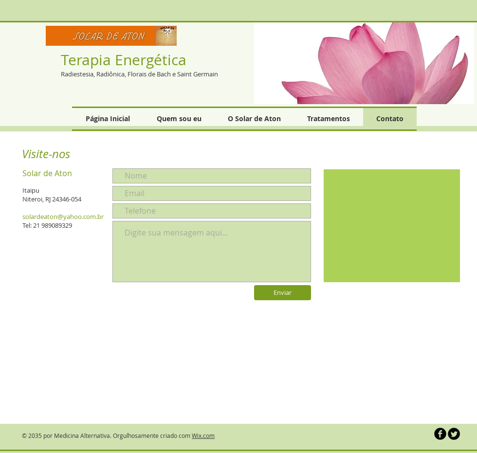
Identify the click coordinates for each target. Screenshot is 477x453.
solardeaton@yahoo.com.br (63, 216)
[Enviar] (282, 292)
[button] (364, 62)
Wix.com (203, 435)
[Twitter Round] (454, 434)
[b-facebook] (440, 434)
